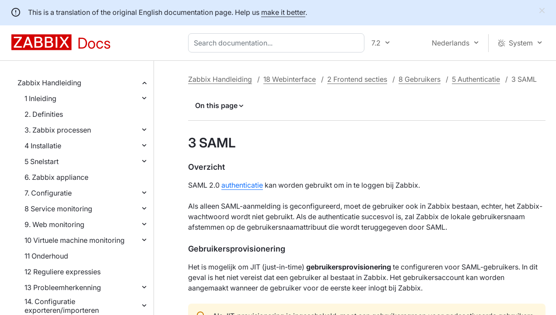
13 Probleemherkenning (62, 287)
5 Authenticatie (476, 79)
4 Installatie (42, 145)
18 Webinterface (289, 79)
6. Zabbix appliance (56, 177)
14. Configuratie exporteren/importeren (61, 306)
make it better (283, 12)
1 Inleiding (40, 98)
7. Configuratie (48, 193)
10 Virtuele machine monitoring (74, 240)
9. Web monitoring (54, 224)
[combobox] (278, 43)
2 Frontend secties (357, 79)
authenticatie (242, 185)
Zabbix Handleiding (49, 82)
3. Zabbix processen (57, 130)
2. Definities (43, 114)
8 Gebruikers (420, 79)
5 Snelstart (41, 161)
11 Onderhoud (46, 256)
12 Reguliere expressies (62, 271)
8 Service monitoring (58, 208)
